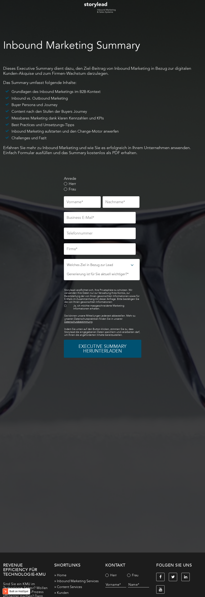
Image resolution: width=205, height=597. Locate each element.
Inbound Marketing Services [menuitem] (78, 581)
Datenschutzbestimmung (78, 321)
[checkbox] (102, 186)
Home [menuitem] (61, 575)
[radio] (102, 184)
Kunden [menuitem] (63, 593)
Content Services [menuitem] (69, 587)
